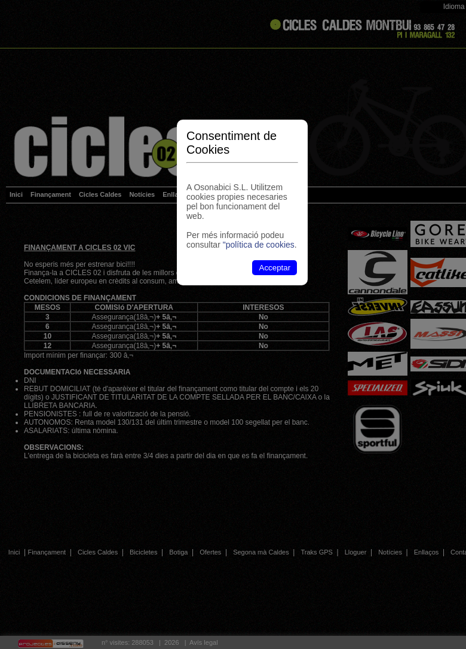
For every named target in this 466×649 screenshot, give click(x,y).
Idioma (454, 6)
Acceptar (275, 267)
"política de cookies (259, 244)
